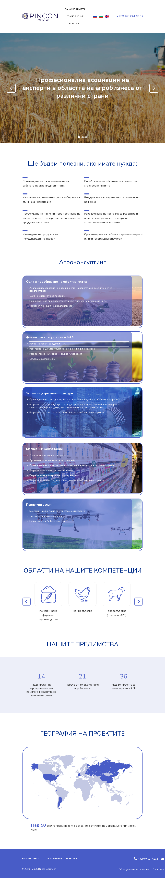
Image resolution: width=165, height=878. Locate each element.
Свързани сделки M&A (42, 359)
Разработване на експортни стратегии (51, 470)
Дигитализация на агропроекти (47, 516)
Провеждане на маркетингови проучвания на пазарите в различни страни (71, 465)
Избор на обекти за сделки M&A (47, 343)
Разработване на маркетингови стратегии (53, 475)
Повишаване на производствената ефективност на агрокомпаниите (68, 301)
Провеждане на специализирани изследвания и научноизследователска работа (74, 399)
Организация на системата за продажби (52, 460)
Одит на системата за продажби (47, 296)
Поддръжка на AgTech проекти (47, 521)
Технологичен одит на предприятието (50, 306)
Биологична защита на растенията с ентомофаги (57, 511)
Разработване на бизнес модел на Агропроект (55, 354)
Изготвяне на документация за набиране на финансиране (62, 349)
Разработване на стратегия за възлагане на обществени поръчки (66, 412)
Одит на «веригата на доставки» (47, 455)
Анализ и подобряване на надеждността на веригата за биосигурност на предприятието (70, 289)
